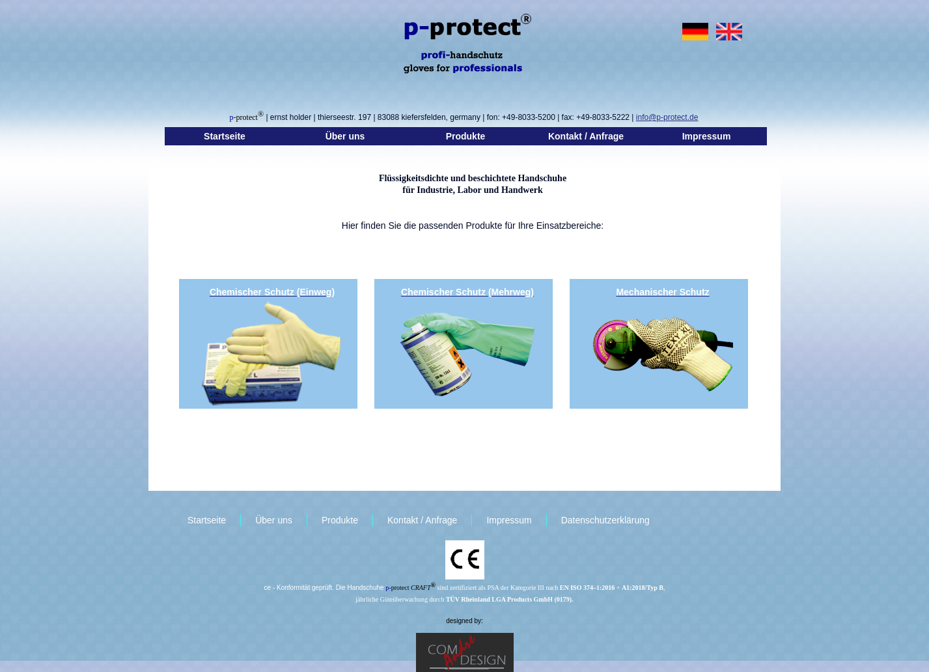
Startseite (224, 136)
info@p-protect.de (667, 117)
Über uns (345, 136)
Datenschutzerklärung (605, 520)
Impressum (706, 136)
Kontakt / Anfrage (586, 136)
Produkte (466, 136)
